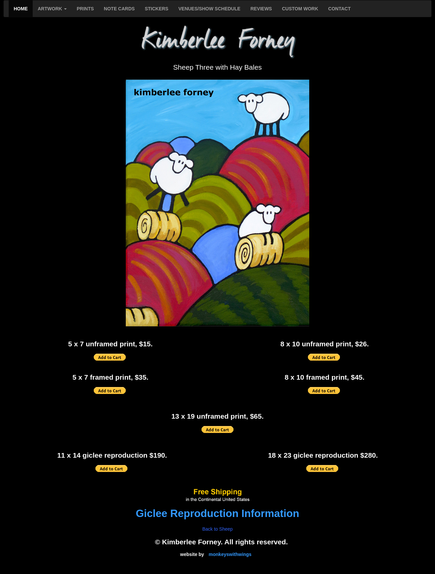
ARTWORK (52, 8)
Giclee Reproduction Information (217, 513)
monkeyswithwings (230, 554)
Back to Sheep (217, 529)
